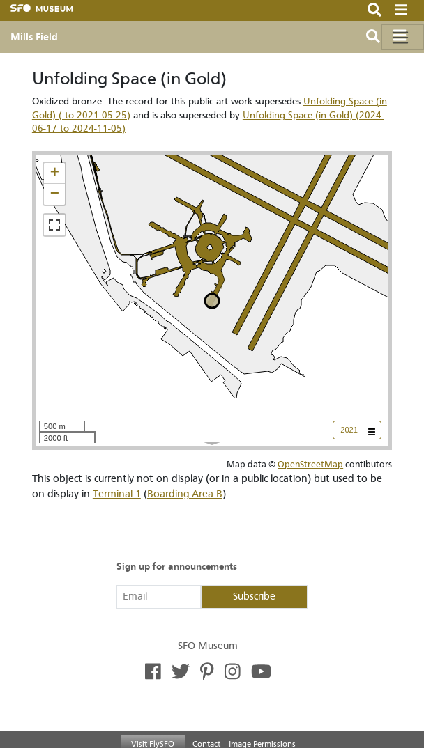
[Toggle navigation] (402, 37)
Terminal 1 (117, 494)
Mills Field (34, 37)
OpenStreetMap (310, 464)
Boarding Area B (184, 494)
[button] (54, 173)
